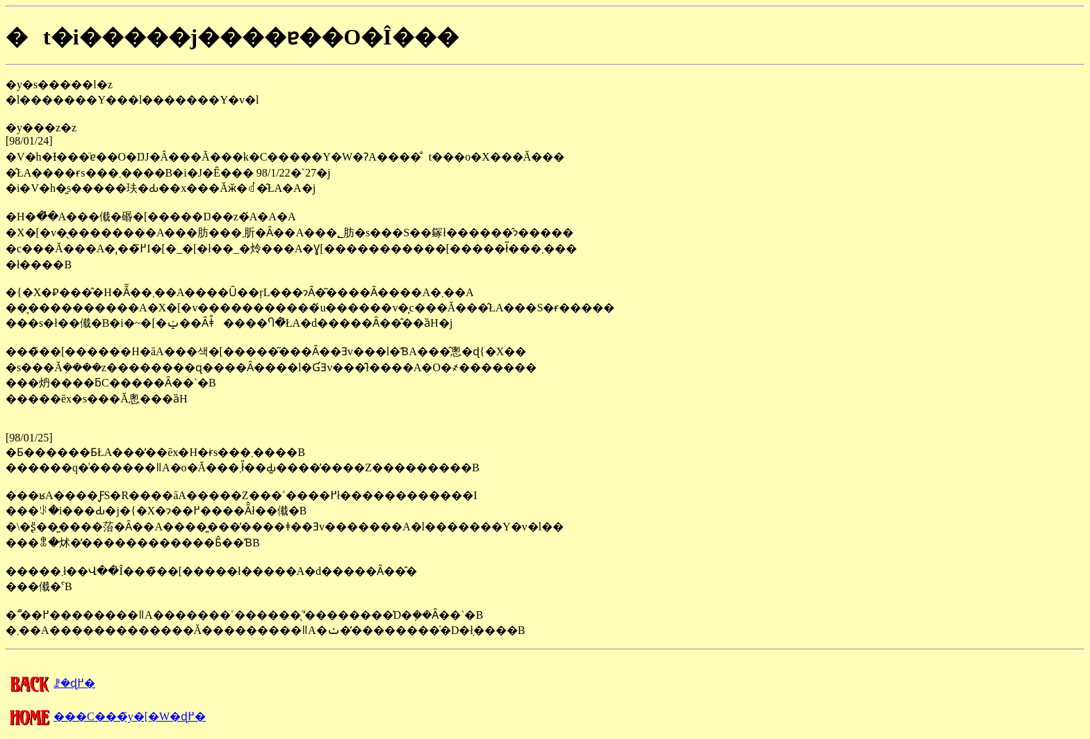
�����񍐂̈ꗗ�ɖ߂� (50, 683)
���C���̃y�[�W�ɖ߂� (106, 716)
